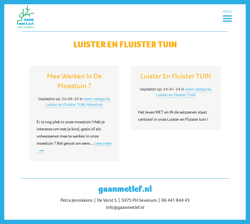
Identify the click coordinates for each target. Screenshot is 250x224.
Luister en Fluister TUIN (65, 104)
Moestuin (95, 104)
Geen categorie (96, 98)
